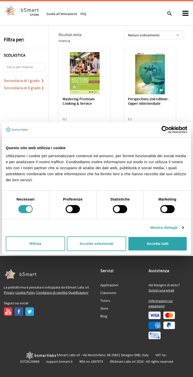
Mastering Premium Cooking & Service (79, 101)
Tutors (105, 301)
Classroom (108, 293)
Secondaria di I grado (22, 80)
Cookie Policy (25, 293)
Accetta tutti (158, 243)
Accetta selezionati (96, 243)
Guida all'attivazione (61, 14)
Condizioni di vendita (52, 293)
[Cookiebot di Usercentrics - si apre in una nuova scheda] (165, 129)
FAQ (83, 14)
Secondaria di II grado (22, 87)
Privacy (9, 293)
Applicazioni (109, 285)
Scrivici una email (161, 290)
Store (104, 308)
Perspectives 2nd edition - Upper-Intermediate (148, 101)
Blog (103, 316)
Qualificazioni (78, 293)
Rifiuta (35, 243)
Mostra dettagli (163, 227)
